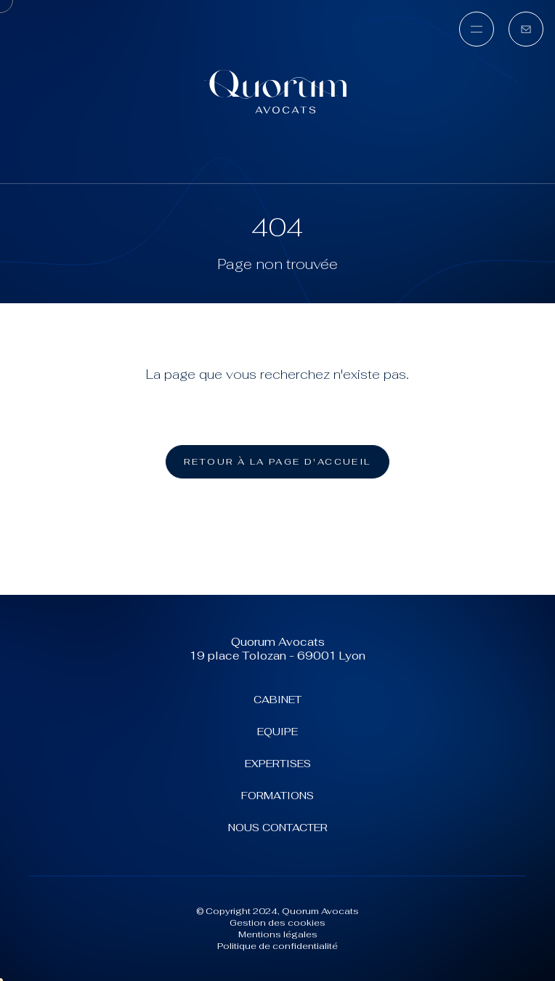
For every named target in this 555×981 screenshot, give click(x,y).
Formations (277, 795)
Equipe (277, 731)
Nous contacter (278, 827)
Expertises (278, 763)
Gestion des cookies (277, 923)
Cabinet (277, 699)
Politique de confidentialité (277, 946)
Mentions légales (277, 934)
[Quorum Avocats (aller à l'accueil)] (277, 91)
